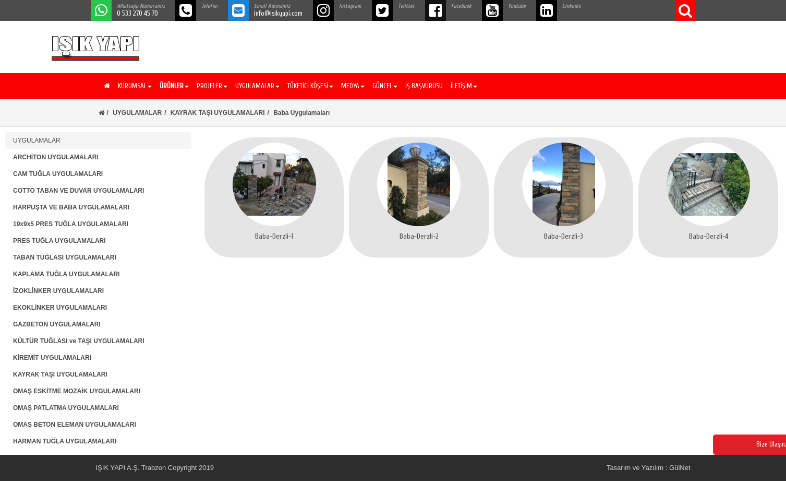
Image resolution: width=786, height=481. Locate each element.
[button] (172, 86)
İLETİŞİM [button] (464, 86)
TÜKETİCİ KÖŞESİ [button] (310, 86)
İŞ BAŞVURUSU (424, 86)
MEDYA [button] (353, 86)
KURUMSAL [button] (135, 86)
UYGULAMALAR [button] (257, 86)
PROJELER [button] (212, 86)
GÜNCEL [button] (384, 86)
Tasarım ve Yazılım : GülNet (649, 468)
